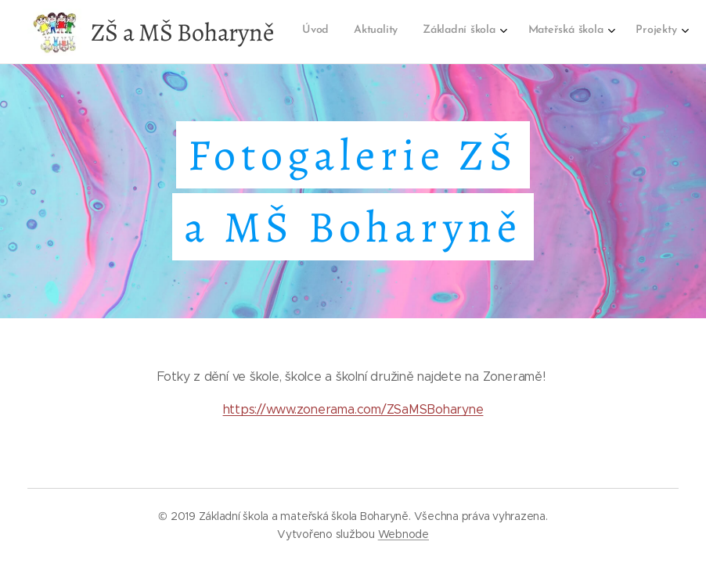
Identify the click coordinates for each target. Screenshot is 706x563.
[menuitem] (509, 32)
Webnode (403, 534)
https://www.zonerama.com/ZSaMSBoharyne (353, 409)
